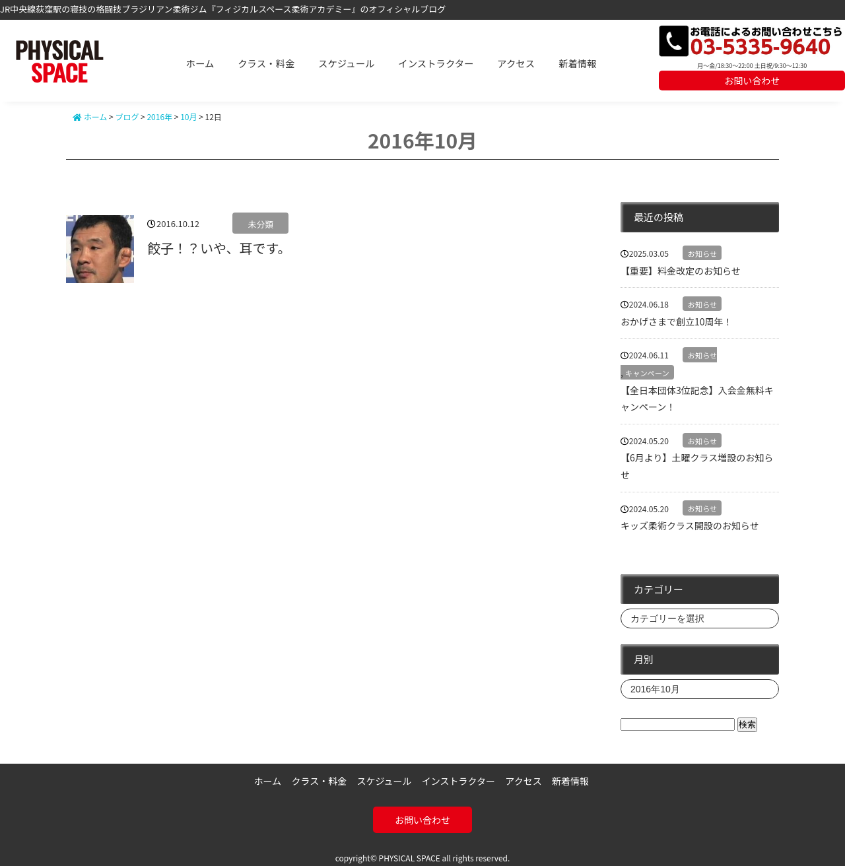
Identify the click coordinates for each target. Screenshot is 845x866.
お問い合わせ (752, 80)
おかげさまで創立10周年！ (677, 321)
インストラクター (435, 63)
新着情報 (577, 63)
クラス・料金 (266, 63)
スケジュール (346, 63)
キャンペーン (647, 373)
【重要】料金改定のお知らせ (681, 270)
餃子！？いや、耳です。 (218, 247)
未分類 (260, 224)
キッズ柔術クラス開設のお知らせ (690, 525)
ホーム (200, 63)
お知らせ (703, 253)
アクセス (516, 63)
